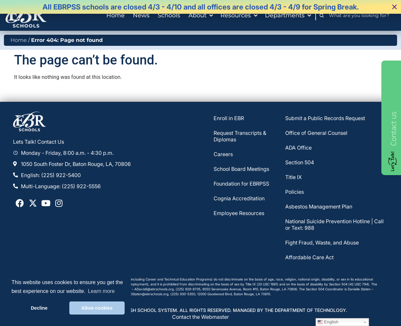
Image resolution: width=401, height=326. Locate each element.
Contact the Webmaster (200, 317)
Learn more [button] (101, 291)
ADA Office (298, 147)
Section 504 (299, 162)
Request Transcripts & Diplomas (240, 136)
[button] (394, 7)
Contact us (393, 129)
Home (18, 40)
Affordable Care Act (309, 257)
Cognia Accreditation (239, 198)
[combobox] (360, 15)
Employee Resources (239, 213)
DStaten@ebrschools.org (149, 294)
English (328, 322)
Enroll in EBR (229, 118)
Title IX (293, 177)
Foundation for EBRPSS (241, 183)
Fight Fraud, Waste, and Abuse (322, 242)
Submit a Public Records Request (325, 118)
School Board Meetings (241, 169)
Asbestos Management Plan (318, 206)
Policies (294, 192)
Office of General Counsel (316, 133)
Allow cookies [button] (97, 308)
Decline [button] (39, 308)
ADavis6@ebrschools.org (154, 289)
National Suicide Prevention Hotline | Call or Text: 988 (334, 224)
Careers (223, 154)
